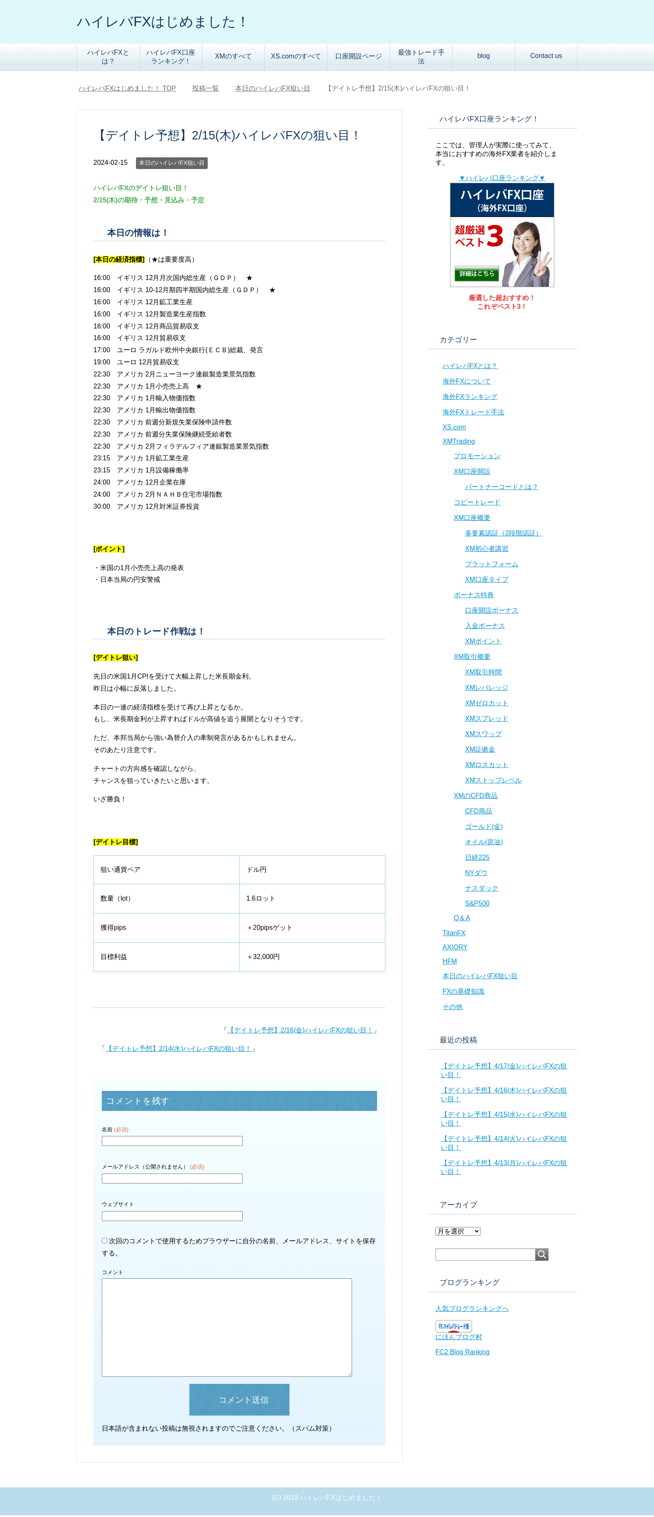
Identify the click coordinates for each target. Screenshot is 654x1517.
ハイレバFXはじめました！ (171, 22)
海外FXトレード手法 (473, 413)
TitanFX (454, 934)
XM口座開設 (472, 473)
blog (483, 57)
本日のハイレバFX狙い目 (172, 164)
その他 (453, 1008)
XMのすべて (233, 57)
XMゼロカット (486, 704)
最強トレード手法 (421, 58)
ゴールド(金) (484, 828)
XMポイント (483, 642)
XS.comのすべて (296, 57)
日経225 (477, 859)
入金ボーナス (485, 627)
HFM (450, 963)
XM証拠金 (480, 751)
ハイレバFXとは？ (108, 58)
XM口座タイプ (486, 581)
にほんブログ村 (458, 1338)
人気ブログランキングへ (472, 1310)
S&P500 (477, 905)
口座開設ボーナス (491, 612)
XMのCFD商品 (476, 797)
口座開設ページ (358, 57)
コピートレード (477, 503)
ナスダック (481, 890)
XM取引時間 (483, 673)
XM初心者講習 (486, 550)
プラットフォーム (491, 565)
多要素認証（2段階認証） (503, 534)
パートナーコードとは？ (501, 488)
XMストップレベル (493, 781)
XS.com (454, 428)
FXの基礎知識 (463, 993)
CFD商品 (478, 812)
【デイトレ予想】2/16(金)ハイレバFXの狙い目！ (300, 1031)
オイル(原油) (484, 843)
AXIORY (455, 948)
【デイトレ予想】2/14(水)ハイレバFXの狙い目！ (179, 1050)
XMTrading (459, 443)
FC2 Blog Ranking (462, 1353)
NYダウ (476, 874)
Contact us (546, 57)
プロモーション (477, 457)
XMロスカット (486, 766)
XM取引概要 (472, 658)
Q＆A (462, 919)
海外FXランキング (470, 398)
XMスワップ (483, 735)
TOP (127, 89)
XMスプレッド (486, 720)
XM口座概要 (472, 519)
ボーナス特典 (474, 596)
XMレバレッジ (486, 689)
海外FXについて (467, 382)
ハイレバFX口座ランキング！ (170, 58)
